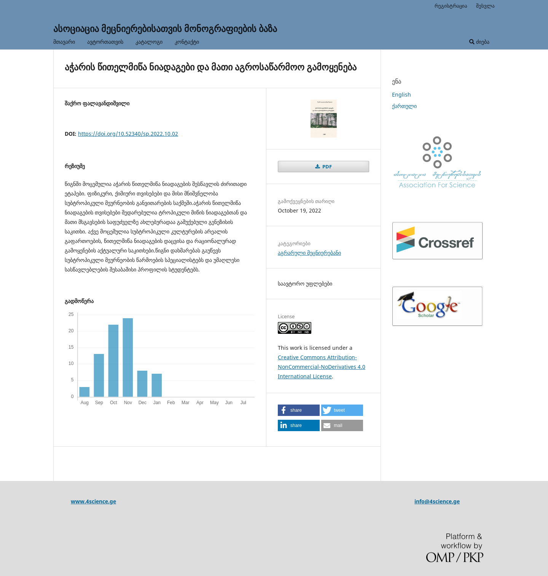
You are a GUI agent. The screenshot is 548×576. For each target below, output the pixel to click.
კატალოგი (148, 41)
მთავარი (64, 41)
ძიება (479, 41)
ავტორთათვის (105, 41)
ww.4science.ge (95, 501)
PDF (326, 166)
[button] (299, 410)
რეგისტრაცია (451, 5)
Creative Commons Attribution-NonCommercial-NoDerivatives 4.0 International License (321, 367)
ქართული (404, 105)
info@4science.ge (437, 501)
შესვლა (485, 5)
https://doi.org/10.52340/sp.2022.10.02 (128, 133)
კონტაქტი (187, 41)
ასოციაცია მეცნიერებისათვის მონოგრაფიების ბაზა (165, 28)
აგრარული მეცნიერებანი (309, 252)
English (401, 94)
